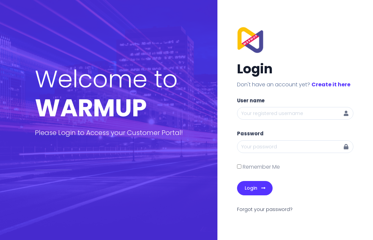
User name (251, 100)
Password (250, 133)
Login (255, 188)
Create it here (330, 84)
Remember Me (261, 167)
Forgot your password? (265, 209)
